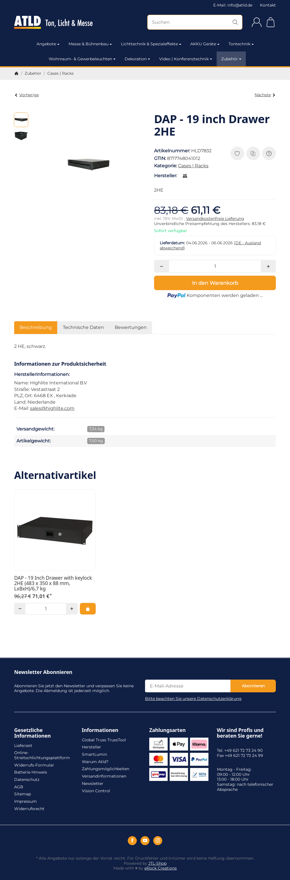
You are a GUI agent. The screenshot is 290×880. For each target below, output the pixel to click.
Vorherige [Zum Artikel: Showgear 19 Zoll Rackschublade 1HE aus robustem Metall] (27, 95)
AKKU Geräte (204, 43)
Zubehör (231, 58)
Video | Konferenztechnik (185, 58)
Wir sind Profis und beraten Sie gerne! (240, 733)
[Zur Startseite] (53, 22)
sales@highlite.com (52, 408)
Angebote (48, 43)
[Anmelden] (256, 22)
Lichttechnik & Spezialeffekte (151, 43)
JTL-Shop (157, 863)
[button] (21, 120)
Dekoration (137, 58)
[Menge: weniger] (161, 266)
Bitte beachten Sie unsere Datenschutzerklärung (193, 698)
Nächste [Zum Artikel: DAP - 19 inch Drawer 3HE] (265, 95)
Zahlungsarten (167, 730)
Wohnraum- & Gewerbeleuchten (82, 58)
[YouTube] (145, 840)
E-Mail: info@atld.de (232, 5)
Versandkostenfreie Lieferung (215, 218)
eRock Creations (160, 868)
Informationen (100, 730)
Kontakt (268, 5)
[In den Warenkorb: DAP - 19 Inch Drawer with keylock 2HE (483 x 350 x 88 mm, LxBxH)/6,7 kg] (88, 608)
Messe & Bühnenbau (90, 43)
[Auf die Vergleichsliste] (253, 153)
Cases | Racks (193, 165)
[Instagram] (157, 840)
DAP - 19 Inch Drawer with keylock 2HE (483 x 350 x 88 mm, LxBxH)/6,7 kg (53, 583)
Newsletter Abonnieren (43, 672)
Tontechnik (241, 43)
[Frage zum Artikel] (269, 153)
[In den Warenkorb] (215, 283)
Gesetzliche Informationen (32, 733)
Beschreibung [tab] (36, 327)
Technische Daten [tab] (83, 327)
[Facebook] (132, 840)
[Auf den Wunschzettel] (237, 153)
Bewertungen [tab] (131, 327)
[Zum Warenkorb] (270, 22)
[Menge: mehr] (268, 266)
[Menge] (215, 266)
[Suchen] (194, 22)
